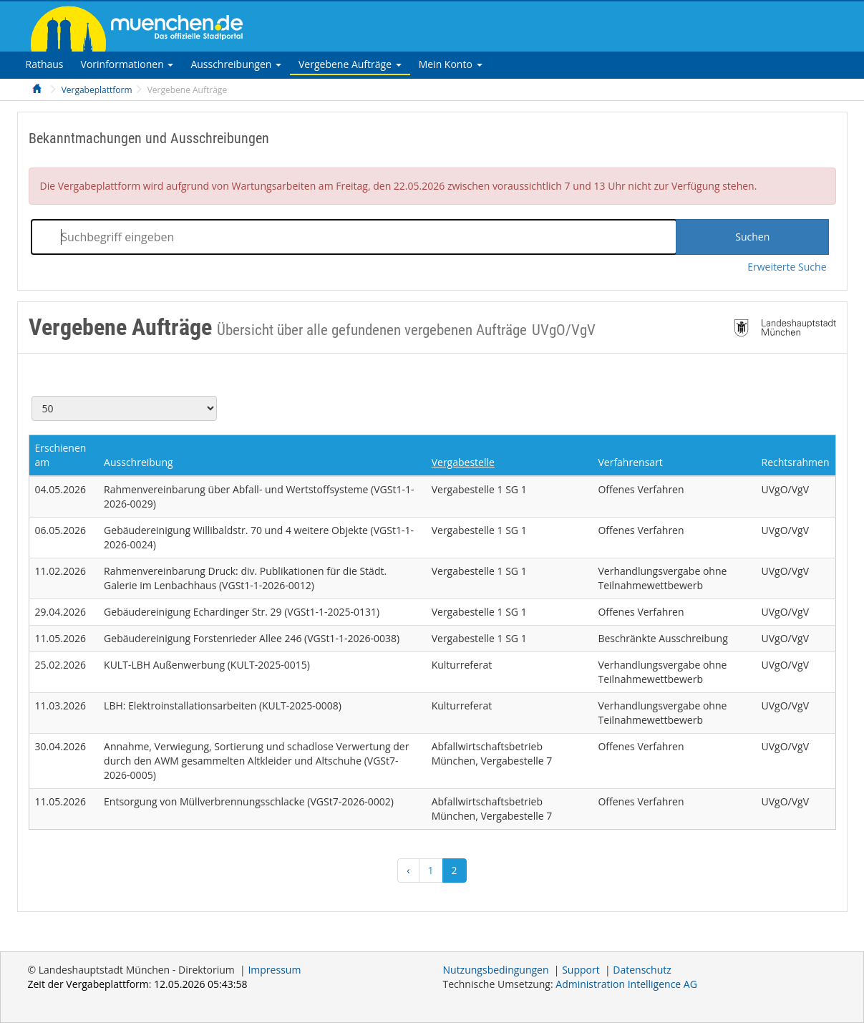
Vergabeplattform (97, 90)
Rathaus (45, 64)
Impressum (274, 969)
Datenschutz (642, 969)
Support (581, 969)
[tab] (44, 64)
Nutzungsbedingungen (496, 969)
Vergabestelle (463, 462)
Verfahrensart (630, 462)
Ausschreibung (138, 462)
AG (626, 984)
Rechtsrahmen (796, 462)
